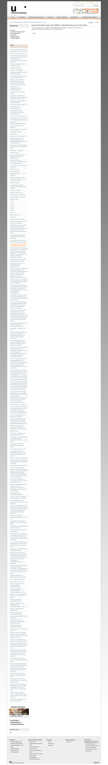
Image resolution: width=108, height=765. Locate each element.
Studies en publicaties (62, 17)
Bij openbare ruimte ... (15, 729)
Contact (97, 2)
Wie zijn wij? (12, 30)
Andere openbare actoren (15, 33)
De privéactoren (13, 34)
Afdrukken (34, 33)
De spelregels (21, 17)
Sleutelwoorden (74, 17)
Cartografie (50, 17)
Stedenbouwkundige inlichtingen (89, 17)
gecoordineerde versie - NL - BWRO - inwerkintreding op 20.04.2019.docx (49, 27)
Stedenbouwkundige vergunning (36, 17)
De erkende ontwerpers (14, 36)
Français (97, 22)
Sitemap (83, 2)
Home (12, 17)
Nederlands (90, 22)
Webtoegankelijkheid (90, 2)
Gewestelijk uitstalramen (15, 38)
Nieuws (18, 22)
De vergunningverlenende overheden (17, 31)
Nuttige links (78, 2)
